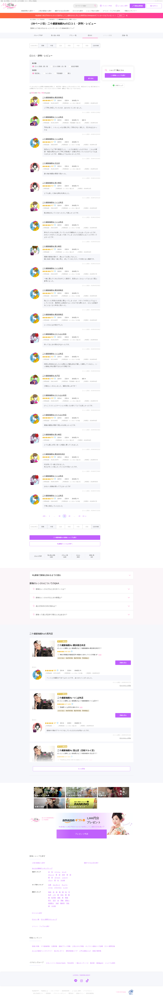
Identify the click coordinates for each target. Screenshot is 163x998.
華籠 (66, 898)
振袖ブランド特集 (64, 946)
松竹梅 (53, 898)
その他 (63, 880)
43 (79, 516)
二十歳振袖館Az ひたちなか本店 (54, 334)
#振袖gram (99, 963)
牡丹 (49, 895)
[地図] (99, 654)
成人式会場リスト (38, 993)
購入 (68, 73)
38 (59, 516)
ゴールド (57, 877)
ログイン (154, 6)
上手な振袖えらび (85, 951)
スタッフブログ (55, 991)
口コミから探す (78, 11)
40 (69, 516)
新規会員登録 (137, 6)
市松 (67, 903)
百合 (62, 895)
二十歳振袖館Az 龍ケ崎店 (51, 183)
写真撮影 (58, 73)
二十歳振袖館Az (50, 19)
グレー (50, 880)
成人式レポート (59, 951)
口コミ (90, 35)
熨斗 (49, 900)
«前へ (44, 516)
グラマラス (58, 887)
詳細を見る (123, 662)
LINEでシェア (118, 85)
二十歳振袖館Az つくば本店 (52, 117)
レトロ (65, 887)
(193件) (69, 704)
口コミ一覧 (35, 919)
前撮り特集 (35, 946)
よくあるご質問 (121, 6)
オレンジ (51, 875)
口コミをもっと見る (125, 685)
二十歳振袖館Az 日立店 (51, 163)
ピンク (64, 872)
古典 (49, 885)
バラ (54, 895)
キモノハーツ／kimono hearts (55, 963)
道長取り (51, 903)
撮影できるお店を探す (62, 11)
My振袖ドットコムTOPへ (65, 544)
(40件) (69, 651)
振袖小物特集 (97, 951)
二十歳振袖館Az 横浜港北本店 (53, 454)
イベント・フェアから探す (111, 11)
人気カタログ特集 (78, 946)
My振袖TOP (35, 991)
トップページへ (158, 1)
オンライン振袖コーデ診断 (94, 946)
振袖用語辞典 (65, 991)
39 (64, 516)
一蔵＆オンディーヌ (81, 963)
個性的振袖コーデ (72, 951)
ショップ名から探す (92, 11)
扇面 (58, 898)
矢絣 (57, 903)
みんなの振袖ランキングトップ (42, 868)
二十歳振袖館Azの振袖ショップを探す (65, 537)
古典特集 (54, 946)
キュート (65, 885)
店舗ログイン (80, 993)
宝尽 (54, 900)
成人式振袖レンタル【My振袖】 (37, 19)
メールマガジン (87, 991)
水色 (63, 875)
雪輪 (62, 900)
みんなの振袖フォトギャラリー (42, 951)
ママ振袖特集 (45, 946)
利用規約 (48, 993)
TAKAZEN (70, 963)
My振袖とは (44, 991)
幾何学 (62, 903)
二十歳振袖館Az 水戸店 (51, 376)
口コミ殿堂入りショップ (49, 919)
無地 (49, 892)
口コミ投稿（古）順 (58, 66)
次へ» (84, 516)
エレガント (56, 885)
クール (50, 887)
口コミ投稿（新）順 (40, 66)
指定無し (36, 73)
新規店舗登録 (90, 993)
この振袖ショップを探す (118, 75)
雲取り (67, 900)
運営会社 (71, 993)
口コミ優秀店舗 (110, 946)
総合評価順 (74, 66)
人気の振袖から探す (45, 11)
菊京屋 (92, 963)
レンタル (47, 73)
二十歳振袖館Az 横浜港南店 (52, 97)
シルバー (65, 877)
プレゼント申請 (106, 6)
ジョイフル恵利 (110, 963)
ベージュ (57, 872)
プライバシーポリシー (59, 993)
